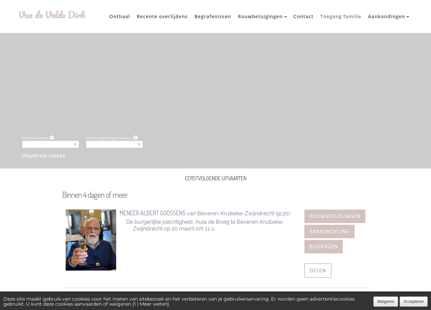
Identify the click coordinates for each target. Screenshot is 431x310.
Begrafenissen (213, 16)
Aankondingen (388, 16)
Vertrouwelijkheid (207, 301)
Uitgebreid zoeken (44, 155)
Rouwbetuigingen (262, 16)
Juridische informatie (283, 301)
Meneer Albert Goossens (153, 213)
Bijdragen (323, 246)
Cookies (242, 301)
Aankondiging (329, 231)
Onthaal (119, 16)
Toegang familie (340, 16)
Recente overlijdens (162, 16)
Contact (303, 16)
